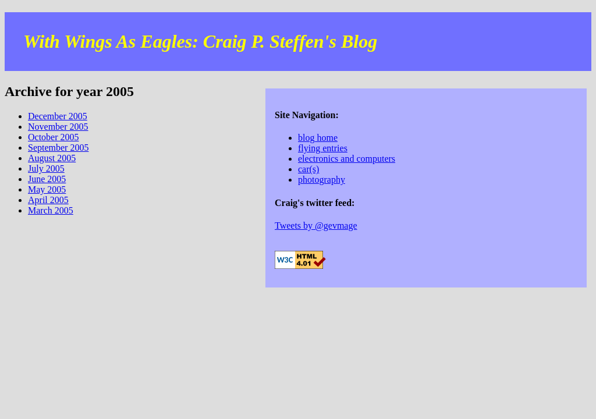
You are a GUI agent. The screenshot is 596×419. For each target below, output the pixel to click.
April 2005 (48, 200)
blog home (318, 138)
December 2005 (57, 116)
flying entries (322, 148)
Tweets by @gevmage (316, 225)
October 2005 (53, 137)
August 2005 (52, 158)
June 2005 (47, 179)
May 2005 (47, 189)
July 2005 (46, 168)
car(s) (308, 169)
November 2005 (58, 127)
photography (321, 179)
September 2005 (58, 147)
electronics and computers (346, 159)
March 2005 (50, 210)
